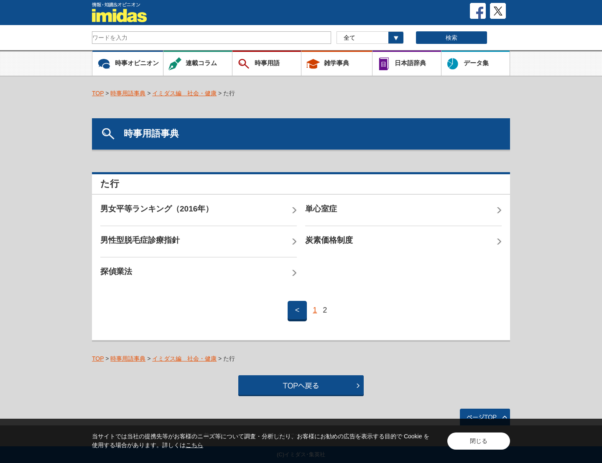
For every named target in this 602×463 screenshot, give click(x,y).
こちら (194, 445)
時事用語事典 (127, 93)
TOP (98, 93)
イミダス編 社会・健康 (184, 93)
